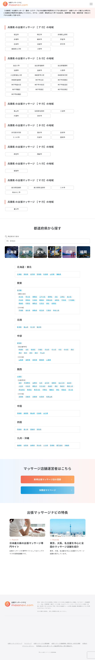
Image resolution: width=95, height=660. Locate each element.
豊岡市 (62, 137)
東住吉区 (22, 390)
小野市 (39, 49)
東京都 (19, 290)
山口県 (45, 413)
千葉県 (48, 310)
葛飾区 (50, 297)
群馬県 (34, 310)
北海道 (11, 252)
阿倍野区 (27, 383)
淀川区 (70, 390)
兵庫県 (34, 397)
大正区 (21, 386)
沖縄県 (67, 445)
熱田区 (21, 349)
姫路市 (16, 171)
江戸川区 (42, 297)
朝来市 (39, 39)
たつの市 (16, 137)
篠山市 (16, 111)
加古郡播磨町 (63, 66)
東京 (25, 252)
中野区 (28, 303)
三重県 (48, 360)
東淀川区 (37, 390)
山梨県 (21, 360)
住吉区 (69, 383)
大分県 (45, 445)
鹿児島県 (59, 445)
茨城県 (21, 310)
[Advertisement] (47, 567)
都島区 (64, 390)
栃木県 (28, 310)
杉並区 (34, 300)
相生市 (16, 34)
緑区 (25, 353)
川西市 (62, 70)
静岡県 (41, 360)
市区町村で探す (13, 236)
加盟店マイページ (47, 490)
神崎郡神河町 (63, 75)
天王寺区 (42, 386)
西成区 (62, 386)
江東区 (62, 297)
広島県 (39, 413)
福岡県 (19, 445)
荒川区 (28, 297)
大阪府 (19, 376)
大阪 (54, 252)
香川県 (26, 429)
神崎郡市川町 (39, 75)
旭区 (20, 383)
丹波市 (39, 137)
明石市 (39, 34)
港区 (47, 303)
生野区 (34, 383)
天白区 (47, 349)
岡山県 (32, 413)
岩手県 (32, 274)
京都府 (28, 397)
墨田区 (41, 300)
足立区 (21, 297)
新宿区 (28, 300)
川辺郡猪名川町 (16, 75)
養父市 (16, 209)
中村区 (66, 349)
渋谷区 (21, 300)
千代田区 (71, 300)
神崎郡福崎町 (16, 80)
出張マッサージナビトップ (15, 643)
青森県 (26, 274)
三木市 (62, 187)
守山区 (42, 353)
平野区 (44, 390)
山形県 (52, 274)
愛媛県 (32, 429)
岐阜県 (34, 360)
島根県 (26, 413)
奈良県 (41, 397)
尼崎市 (16, 44)
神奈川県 (56, 310)
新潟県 (19, 327)
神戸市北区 (39, 80)
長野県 (28, 360)
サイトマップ (27, 643)
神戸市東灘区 (16, 94)
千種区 (40, 349)
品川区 (69, 297)
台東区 (57, 300)
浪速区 (50, 386)
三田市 (62, 111)
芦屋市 (62, 39)
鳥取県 (19, 413)
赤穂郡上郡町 (63, 34)
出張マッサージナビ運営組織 (41, 643)
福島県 (58, 274)
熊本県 (39, 445)
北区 (56, 297)
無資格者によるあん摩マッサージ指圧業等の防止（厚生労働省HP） (54, 646)
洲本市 (39, 116)
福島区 (51, 390)
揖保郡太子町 (16, 49)
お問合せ (84, 643)
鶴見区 (34, 386)
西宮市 (16, 154)
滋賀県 (21, 397)
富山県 (26, 327)
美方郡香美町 (16, 187)
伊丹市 (62, 44)
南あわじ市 (16, 192)
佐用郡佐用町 (39, 111)
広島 (69, 252)
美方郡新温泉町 (39, 187)
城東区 (54, 383)
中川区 (54, 349)
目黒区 (54, 303)
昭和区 (33, 349)
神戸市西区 (39, 89)
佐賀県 (26, 445)
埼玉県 (41, 310)
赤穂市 (16, 39)
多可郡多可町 (16, 132)
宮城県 (39, 274)
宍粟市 (16, 116)
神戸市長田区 (63, 85)
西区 (72, 349)
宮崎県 (52, 445)
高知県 (39, 429)
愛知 (40, 252)
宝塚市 (62, 132)
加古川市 (16, 66)
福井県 (39, 327)
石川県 (32, 327)
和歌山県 (49, 397)
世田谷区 (49, 300)
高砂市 (39, 132)
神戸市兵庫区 (63, 89)
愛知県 (19, 343)
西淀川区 (70, 386)
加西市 (16, 70)
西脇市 (39, 154)
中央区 (64, 300)
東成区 (29, 390)
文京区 (41, 303)
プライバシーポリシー (28, 646)
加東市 (39, 70)
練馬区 (34, 303)
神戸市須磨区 (63, 80)
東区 (20, 353)
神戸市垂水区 (16, 85)
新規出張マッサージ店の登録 (47, 479)
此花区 (47, 383)
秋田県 (45, 274)
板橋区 (34, 297)
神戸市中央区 (39, 85)
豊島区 (21, 303)
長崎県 (32, 445)
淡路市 (39, 44)
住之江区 (61, 383)
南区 (36, 353)
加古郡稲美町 (39, 66)
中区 (60, 349)
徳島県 (19, 429)
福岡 (83, 252)
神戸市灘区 (16, 89)
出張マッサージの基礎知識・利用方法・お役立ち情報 (66, 643)
